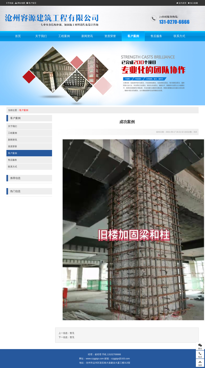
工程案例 (64, 36)
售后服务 (156, 36)
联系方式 (179, 36)
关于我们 (41, 36)
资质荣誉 (110, 36)
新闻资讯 (87, 36)
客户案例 (133, 36)
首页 (18, 36)
